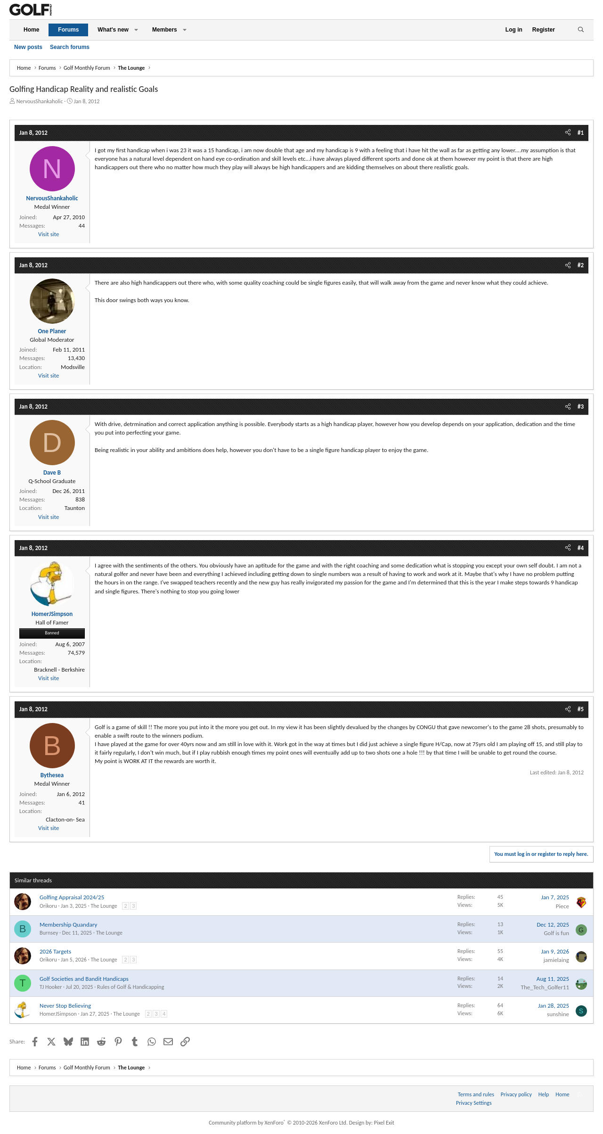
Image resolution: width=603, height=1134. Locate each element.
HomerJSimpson (58, 1014)
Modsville (73, 366)
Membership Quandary (68, 924)
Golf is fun (556, 933)
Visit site (48, 234)
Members (164, 29)
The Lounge (103, 906)
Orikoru (48, 906)
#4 (581, 547)
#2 (581, 265)
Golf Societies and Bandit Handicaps (84, 978)
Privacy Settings (474, 1103)
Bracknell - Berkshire (59, 669)
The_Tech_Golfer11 (545, 987)
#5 (581, 709)
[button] (136, 30)
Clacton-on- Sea (65, 819)
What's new (113, 29)
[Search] (580, 30)
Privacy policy (516, 1094)
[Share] (568, 133)
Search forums (70, 47)
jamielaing (556, 959)
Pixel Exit (384, 1122)
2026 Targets (55, 951)
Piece (562, 906)
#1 (581, 132)
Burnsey (49, 932)
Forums (68, 29)
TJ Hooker (51, 987)
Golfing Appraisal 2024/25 (72, 897)
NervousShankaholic (39, 101)
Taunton (75, 507)
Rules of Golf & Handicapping (130, 987)
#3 (581, 406)
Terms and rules (476, 1094)
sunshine (558, 1014)
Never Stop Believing (65, 1005)
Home (31, 29)
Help (543, 1094)
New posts (28, 47)
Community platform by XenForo (278, 1122)
